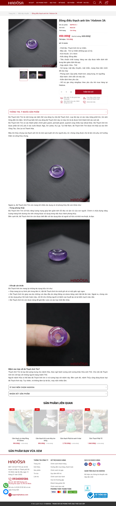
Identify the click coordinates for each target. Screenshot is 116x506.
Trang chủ (37, 464)
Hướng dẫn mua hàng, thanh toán (62, 467)
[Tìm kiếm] (94, 2)
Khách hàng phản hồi (58, 483)
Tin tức (86, 2)
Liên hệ (36, 476)
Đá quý (32, 2)
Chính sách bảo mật (57, 486)
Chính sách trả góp (57, 470)
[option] (32, 43)
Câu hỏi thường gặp (57, 480)
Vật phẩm (71, 2)
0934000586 (18, 476)
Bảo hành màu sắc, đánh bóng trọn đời (72, 102)
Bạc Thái (54, 2)
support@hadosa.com (18, 492)
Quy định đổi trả (56, 473)
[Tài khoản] (100, 2)
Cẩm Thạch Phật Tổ (95, 438)
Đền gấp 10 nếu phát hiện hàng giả (72, 98)
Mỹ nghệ (62, 2)
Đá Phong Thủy (42, 2)
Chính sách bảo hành (58, 476)
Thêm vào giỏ (88, 92)
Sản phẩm (37, 470)
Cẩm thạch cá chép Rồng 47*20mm (20, 439)
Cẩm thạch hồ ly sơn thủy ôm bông (45, 439)
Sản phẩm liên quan (58, 403)
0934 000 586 (91, 102)
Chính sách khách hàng (58, 464)
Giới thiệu (37, 467)
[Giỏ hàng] (106, 2)
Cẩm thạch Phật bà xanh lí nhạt (70, 438)
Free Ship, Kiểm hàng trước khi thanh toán (93, 98)
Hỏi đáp (79, 2)
